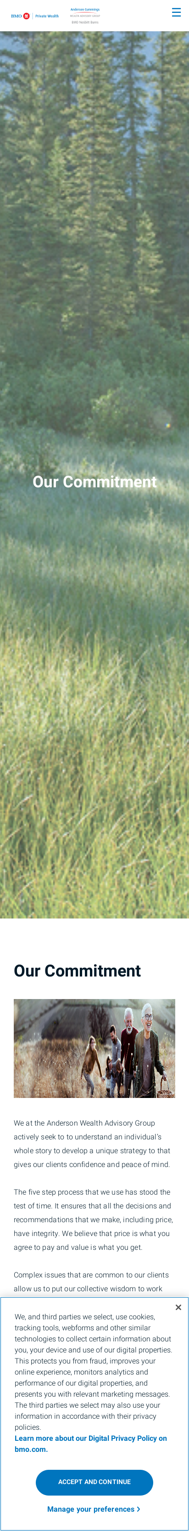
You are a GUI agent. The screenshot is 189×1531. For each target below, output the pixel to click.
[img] (94, 459)
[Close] (178, 1307)
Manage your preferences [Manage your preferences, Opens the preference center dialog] (91, 1509)
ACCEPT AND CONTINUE (94, 1482)
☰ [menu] (176, 13)
